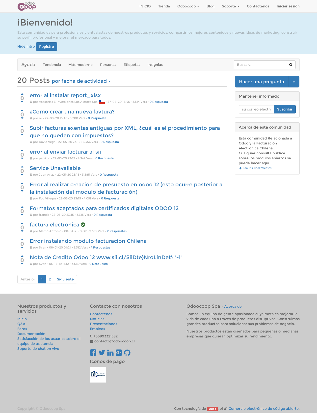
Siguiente (65, 279)
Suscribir (284, 109)
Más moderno (80, 64)
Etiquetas (132, 64)
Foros (22, 329)
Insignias (155, 64)
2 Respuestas (117, 231)
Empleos (97, 329)
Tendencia (52, 64)
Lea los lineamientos (257, 168)
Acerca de (233, 306)
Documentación (31, 333)
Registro (46, 46)
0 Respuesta (159, 102)
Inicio (22, 319)
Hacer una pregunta (261, 81)
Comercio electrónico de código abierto (264, 408)
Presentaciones (103, 324)
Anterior (28, 279)
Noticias (97, 319)
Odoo (212, 409)
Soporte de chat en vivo (38, 348)
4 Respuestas (100, 247)
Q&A (21, 324)
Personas (108, 64)
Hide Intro (26, 46)
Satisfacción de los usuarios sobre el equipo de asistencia (48, 341)
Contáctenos (101, 314)
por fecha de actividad (81, 81)
